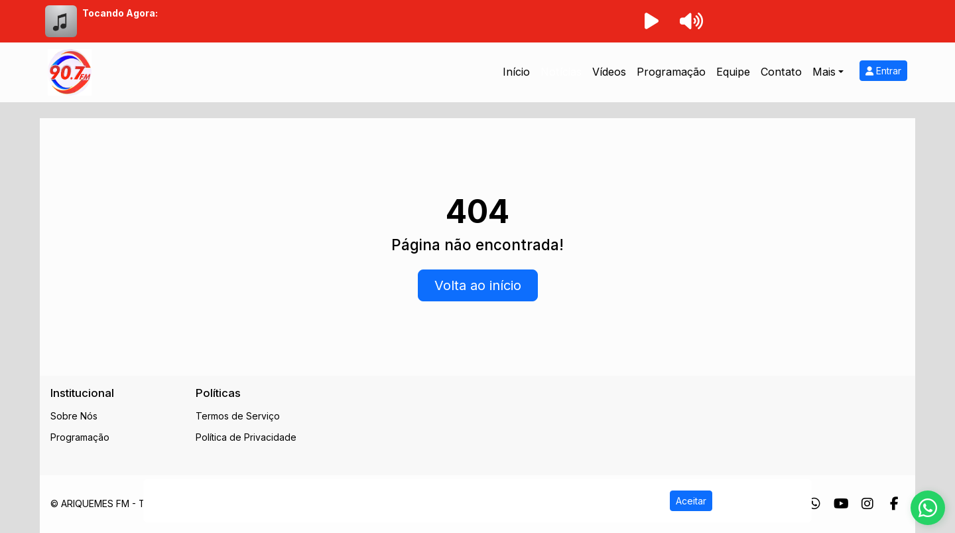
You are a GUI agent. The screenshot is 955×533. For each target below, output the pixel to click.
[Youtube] (841, 504)
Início (516, 71)
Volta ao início (477, 285)
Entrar (883, 70)
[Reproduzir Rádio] (651, 21)
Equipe (733, 71)
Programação (671, 71)
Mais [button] (824, 71)
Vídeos (609, 71)
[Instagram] (867, 504)
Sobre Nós (73, 415)
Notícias (561, 71)
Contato (781, 71)
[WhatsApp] (814, 504)
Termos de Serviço (238, 415)
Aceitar (691, 500)
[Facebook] (894, 504)
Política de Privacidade (246, 437)
